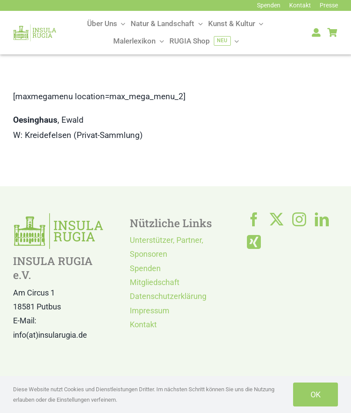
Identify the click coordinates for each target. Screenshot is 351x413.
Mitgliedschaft (154, 282)
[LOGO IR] (35, 28)
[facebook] (254, 219)
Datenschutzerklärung (168, 296)
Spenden (145, 268)
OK (315, 394)
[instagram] (299, 219)
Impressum (149, 310)
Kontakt (143, 324)
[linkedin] (322, 219)
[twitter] (277, 219)
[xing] (254, 242)
